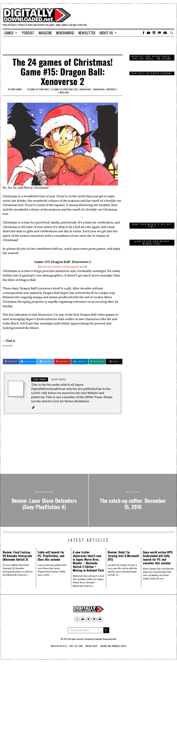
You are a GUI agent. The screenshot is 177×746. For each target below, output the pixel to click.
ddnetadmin (16, 89)
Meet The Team (74, 646)
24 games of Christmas (38, 89)
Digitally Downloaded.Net (105, 639)
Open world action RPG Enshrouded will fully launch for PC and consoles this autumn (158, 557)
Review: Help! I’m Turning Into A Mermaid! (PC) (123, 556)
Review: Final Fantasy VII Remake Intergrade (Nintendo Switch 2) (17, 556)
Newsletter (86, 32)
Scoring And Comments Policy (116, 646)
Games (8, 32)
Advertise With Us (55, 646)
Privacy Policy (92, 646)
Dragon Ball (85, 89)
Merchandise (65, 32)
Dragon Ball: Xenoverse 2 (105, 89)
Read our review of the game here (62, 266)
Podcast (28, 32)
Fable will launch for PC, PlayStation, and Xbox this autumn (51, 556)
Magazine (45, 32)
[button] (106, 630)
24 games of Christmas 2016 (64, 89)
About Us (106, 32)
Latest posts (58, 379)
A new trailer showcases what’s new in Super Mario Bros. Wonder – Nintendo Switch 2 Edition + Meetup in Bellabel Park (88, 561)
